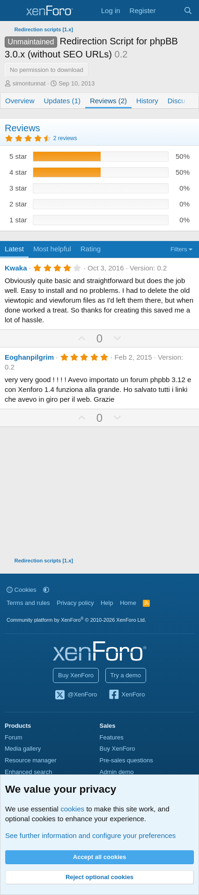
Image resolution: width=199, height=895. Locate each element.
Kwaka (16, 268)
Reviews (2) (108, 101)
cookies (72, 809)
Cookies (22, 589)
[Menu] (13, 10)
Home (128, 602)
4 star (18, 172)
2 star (18, 204)
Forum (13, 737)
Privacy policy (75, 602)
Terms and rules (28, 602)
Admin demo (117, 771)
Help (107, 602)
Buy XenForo (76, 675)
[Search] (188, 10)
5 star (18, 156)
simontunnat (29, 83)
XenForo (126, 695)
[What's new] (169, 10)
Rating (91, 249)
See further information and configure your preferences (90, 835)
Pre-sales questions (126, 760)
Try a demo (126, 675)
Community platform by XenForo (76, 620)
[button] (46, 589)
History (147, 101)
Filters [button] (178, 249)
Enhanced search (28, 771)
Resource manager (31, 760)
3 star (18, 188)
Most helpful (52, 249)
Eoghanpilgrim (29, 357)
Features (112, 737)
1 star (18, 220)
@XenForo (75, 695)
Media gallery (23, 748)
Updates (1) (62, 101)
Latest (14, 249)
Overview (20, 101)
